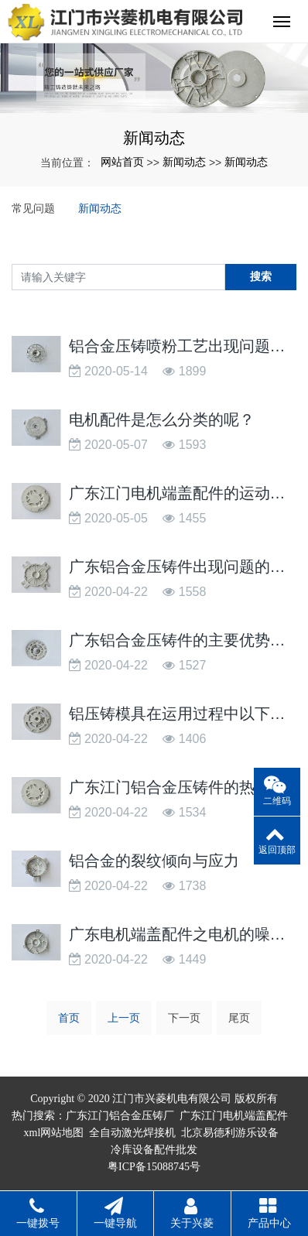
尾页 (239, 1018)
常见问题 (33, 208)
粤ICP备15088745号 (154, 1167)
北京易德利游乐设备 (230, 1132)
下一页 (184, 1018)
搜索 (261, 276)
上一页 (124, 1018)
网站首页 (122, 162)
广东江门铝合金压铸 (114, 1115)
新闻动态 (184, 162)
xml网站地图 (54, 1132)
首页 (69, 1018)
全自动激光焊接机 (132, 1132)
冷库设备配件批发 (154, 1150)
